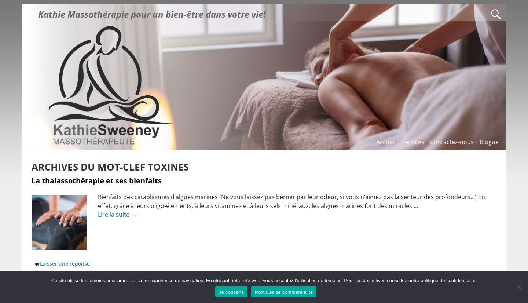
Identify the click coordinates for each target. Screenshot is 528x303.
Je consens (231, 292)
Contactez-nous (452, 142)
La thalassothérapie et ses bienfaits (97, 181)
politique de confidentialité (448, 280)
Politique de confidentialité (284, 292)
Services (413, 142)
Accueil (386, 142)
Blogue (489, 142)
